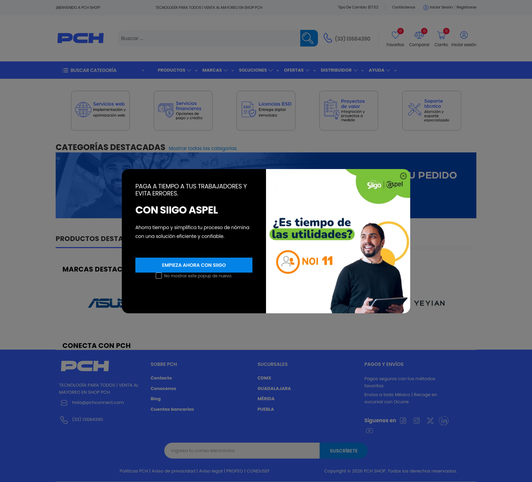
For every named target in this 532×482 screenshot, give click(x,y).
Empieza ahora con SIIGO (194, 265)
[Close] (403, 176)
